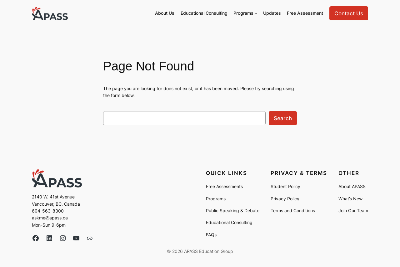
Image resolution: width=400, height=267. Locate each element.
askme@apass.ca (50, 217)
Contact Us (348, 13)
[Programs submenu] (255, 13)
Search (283, 118)
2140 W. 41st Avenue (53, 196)
